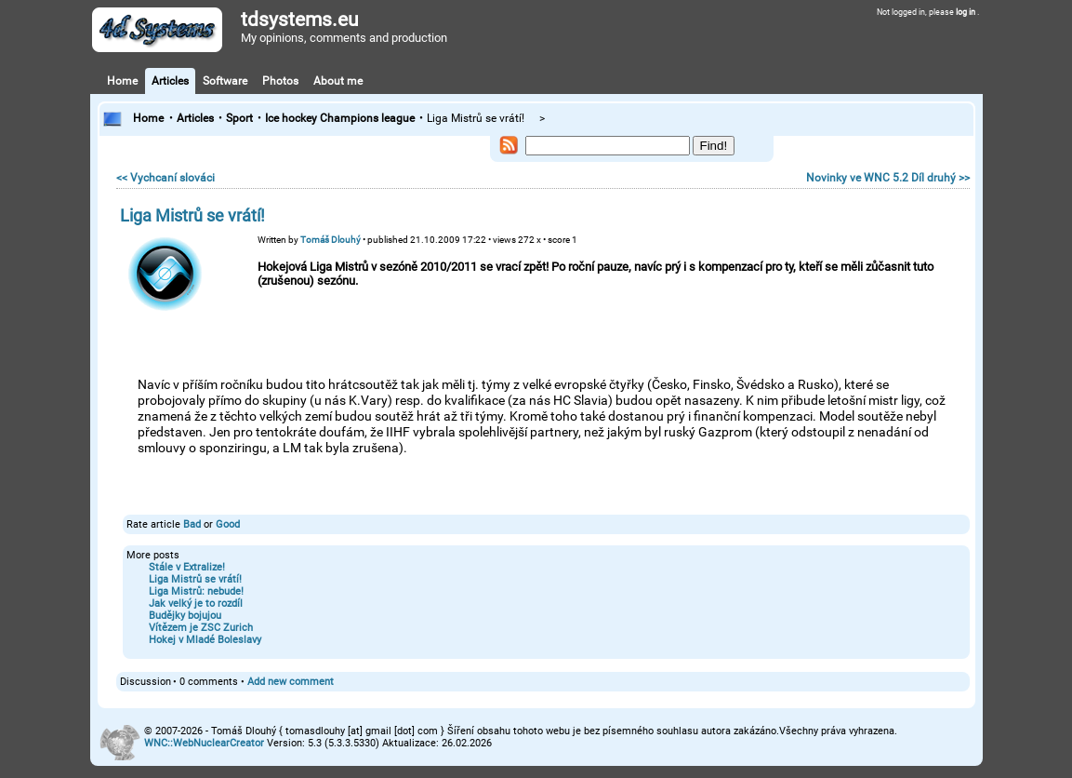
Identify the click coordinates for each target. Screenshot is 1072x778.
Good (228, 524)
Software (225, 80)
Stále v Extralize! (187, 567)
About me (338, 80)
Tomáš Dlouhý (330, 240)
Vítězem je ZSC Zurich (201, 628)
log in (966, 12)
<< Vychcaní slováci (165, 177)
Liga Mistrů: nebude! (196, 591)
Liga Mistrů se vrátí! (195, 579)
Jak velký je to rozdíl (196, 603)
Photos (280, 80)
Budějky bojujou (185, 616)
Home (122, 80)
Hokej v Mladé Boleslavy (205, 640)
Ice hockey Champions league (340, 118)
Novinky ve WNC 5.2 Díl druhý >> (888, 177)
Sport (239, 118)
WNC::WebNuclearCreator (204, 743)
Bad (192, 524)
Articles (170, 80)
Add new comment (290, 682)
